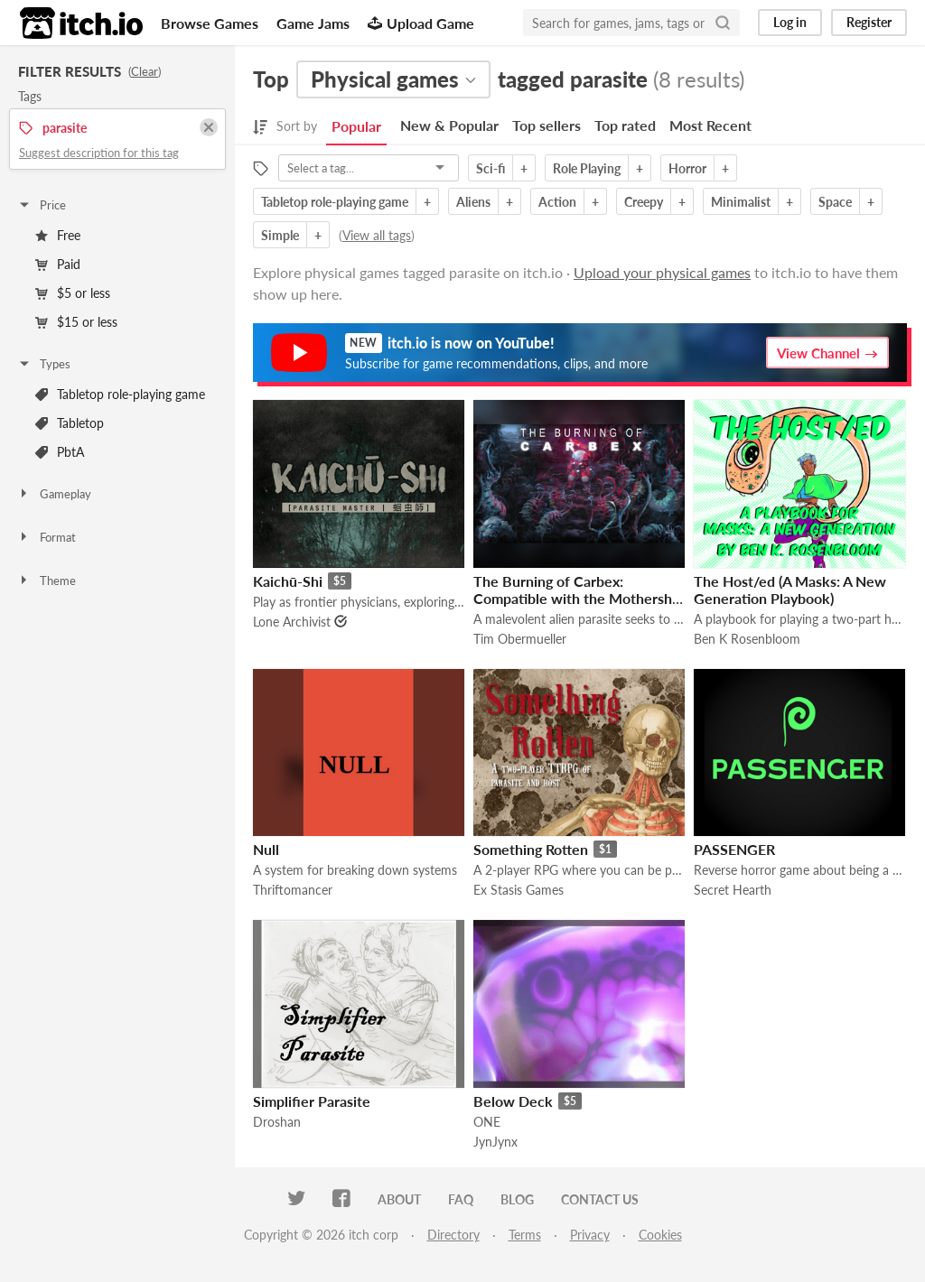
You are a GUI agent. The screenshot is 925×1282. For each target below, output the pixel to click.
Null (266, 849)
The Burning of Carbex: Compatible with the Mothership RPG (578, 598)
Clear (144, 71)
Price (41, 205)
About (399, 1199)
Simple (280, 235)
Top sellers (546, 125)
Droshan (277, 1121)
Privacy (590, 1234)
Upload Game (421, 23)
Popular (356, 126)
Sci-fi (490, 168)
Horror (687, 168)
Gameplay (54, 494)
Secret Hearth (732, 889)
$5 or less (72, 293)
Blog (517, 1199)
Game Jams (313, 23)
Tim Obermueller (519, 638)
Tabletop (69, 423)
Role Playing (587, 168)
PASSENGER (734, 849)
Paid (57, 264)
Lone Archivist (292, 621)
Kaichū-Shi (287, 581)
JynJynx (495, 1141)
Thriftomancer (292, 889)
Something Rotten (530, 849)
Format (46, 537)
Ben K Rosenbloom (747, 638)
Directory (453, 1234)
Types (43, 364)
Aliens (473, 201)
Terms (525, 1234)
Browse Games (209, 23)
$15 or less (76, 322)
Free (57, 235)
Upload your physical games (662, 272)
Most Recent (710, 125)
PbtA (59, 452)
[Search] (722, 22)
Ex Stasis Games (518, 889)
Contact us (600, 1199)
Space (835, 201)
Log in (790, 22)
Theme (46, 580)
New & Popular (449, 125)
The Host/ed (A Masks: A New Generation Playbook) (790, 589)
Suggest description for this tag (99, 152)
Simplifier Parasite (311, 1101)
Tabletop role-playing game (120, 394)
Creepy (643, 201)
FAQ (460, 1199)
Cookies (660, 1234)
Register (869, 22)
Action (557, 201)
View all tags (376, 235)
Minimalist (741, 201)
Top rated (625, 125)
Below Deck (513, 1101)
